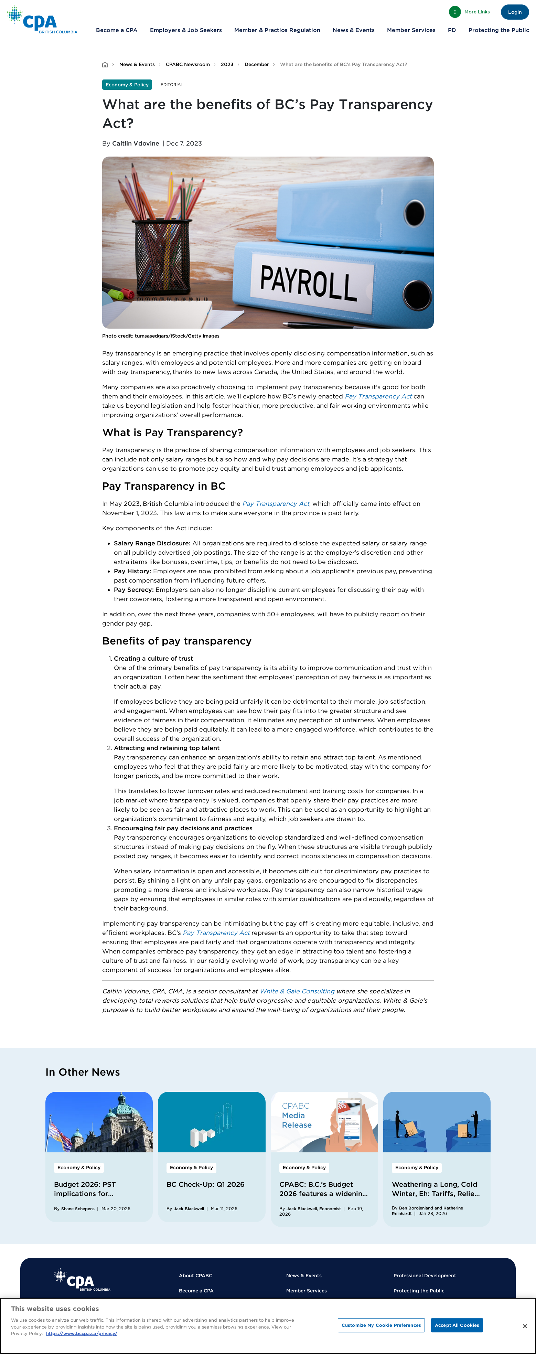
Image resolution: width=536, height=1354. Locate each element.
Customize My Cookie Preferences (381, 1325)
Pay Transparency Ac (274, 503)
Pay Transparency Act (378, 396)
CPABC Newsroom (188, 64)
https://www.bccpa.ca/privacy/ (81, 1333)
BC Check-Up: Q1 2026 (206, 1184)
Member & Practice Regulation (277, 30)
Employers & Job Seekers (186, 30)
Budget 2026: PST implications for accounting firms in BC (93, 1193)
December (257, 64)
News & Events (354, 30)
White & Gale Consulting (296, 991)
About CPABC (195, 1275)
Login (515, 12)
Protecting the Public (499, 30)
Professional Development (425, 1275)
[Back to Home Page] (42, 19)
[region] (268, 1326)
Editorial (172, 84)
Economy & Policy (127, 84)
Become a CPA (117, 30)
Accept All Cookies (457, 1325)
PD (452, 30)
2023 (227, 64)
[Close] (525, 1326)
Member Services (411, 30)
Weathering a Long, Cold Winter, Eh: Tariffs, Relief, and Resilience (435, 1193)
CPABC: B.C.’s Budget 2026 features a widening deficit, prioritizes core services (323, 1198)
